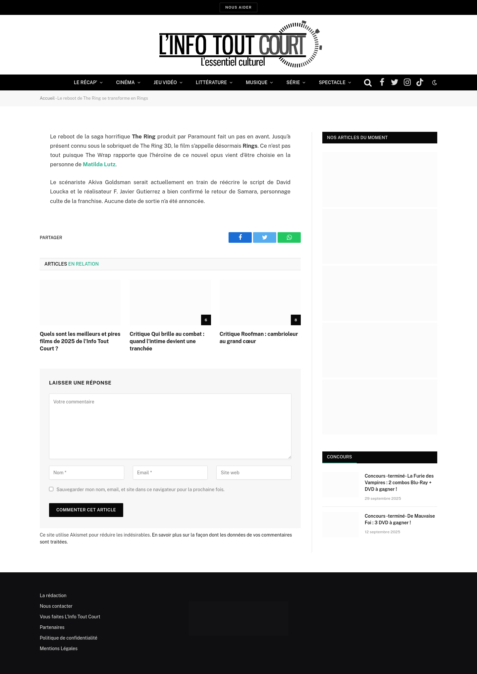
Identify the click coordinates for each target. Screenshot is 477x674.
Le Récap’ (85, 82)
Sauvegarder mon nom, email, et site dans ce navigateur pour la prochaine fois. (140, 489)
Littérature (211, 82)
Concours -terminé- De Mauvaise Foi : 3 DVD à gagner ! (400, 519)
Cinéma (125, 82)
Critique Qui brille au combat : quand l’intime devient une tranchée (167, 341)
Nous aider (238, 7)
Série (293, 82)
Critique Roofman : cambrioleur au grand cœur (259, 337)
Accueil (47, 98)
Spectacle (332, 82)
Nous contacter (56, 606)
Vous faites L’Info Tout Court (70, 616)
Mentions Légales (59, 648)
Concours (339, 456)
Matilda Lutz (99, 164)
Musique (256, 82)
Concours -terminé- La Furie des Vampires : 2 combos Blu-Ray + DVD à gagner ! (399, 482)
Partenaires (52, 627)
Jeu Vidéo (165, 82)
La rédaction (53, 595)
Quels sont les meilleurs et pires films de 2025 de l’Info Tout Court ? (80, 341)
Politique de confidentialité (68, 638)
